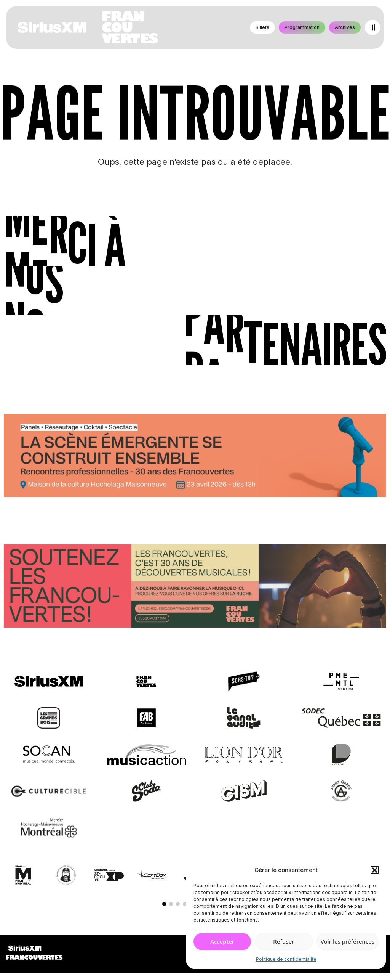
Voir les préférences (347, 941)
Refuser (283, 941)
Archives (345, 27)
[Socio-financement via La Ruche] (195, 587)
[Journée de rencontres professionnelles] (195, 457)
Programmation (302, 27)
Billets (262, 27)
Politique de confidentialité (286, 959)
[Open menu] (372, 27)
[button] (375, 870)
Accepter (222, 941)
